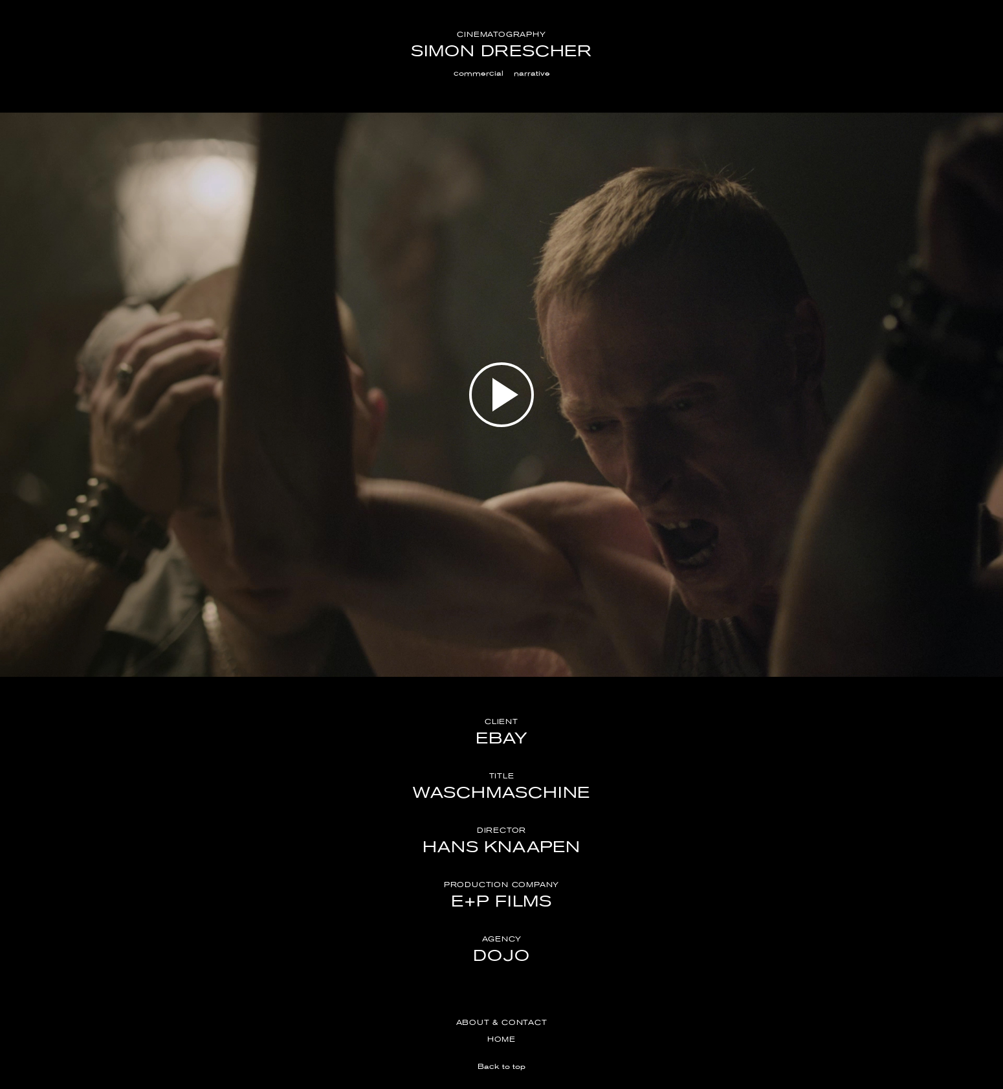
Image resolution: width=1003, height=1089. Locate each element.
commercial (478, 73)
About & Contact (501, 1022)
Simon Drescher (501, 50)
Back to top (501, 1066)
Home (501, 1039)
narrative (532, 73)
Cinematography (501, 34)
